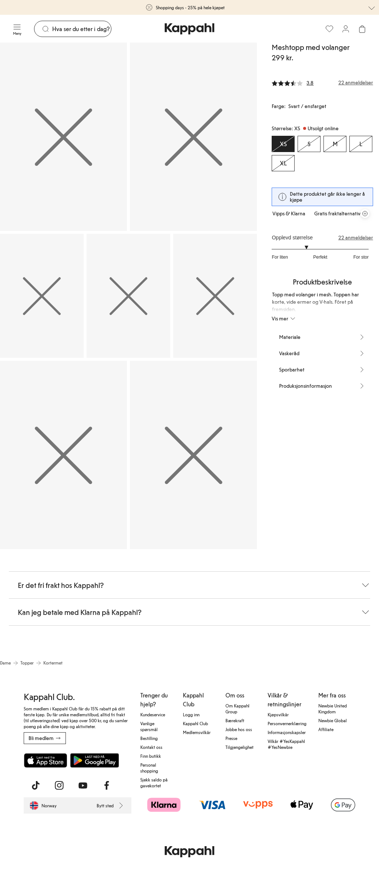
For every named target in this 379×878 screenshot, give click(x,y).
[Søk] (81, 29)
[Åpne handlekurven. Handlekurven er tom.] (362, 29)
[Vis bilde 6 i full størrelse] (63, 455)
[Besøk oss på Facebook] (107, 785)
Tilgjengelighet (239, 747)
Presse (231, 738)
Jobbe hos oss (238, 729)
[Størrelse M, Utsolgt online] (334, 144)
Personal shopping (149, 767)
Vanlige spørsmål (149, 726)
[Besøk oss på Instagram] (59, 785)
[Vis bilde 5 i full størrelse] (215, 296)
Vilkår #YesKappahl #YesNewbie (286, 744)
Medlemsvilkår (197, 732)
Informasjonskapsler (287, 732)
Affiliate (325, 729)
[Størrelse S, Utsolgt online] (309, 144)
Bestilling (149, 738)
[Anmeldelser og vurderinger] (322, 82)
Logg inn (191, 714)
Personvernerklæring (287, 723)
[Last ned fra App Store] (45, 760)
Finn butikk (150, 755)
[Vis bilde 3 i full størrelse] (42, 296)
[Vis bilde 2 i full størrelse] (193, 137)
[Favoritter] (329, 29)
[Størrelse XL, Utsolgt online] (283, 163)
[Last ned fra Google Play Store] (94, 760)
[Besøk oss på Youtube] (83, 785)
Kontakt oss (151, 747)
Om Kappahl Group (237, 708)
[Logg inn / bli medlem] (346, 29)
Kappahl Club (195, 723)
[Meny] (17, 29)
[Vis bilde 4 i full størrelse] (128, 296)
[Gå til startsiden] (189, 28)
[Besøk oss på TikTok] (35, 785)
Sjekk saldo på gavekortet (154, 782)
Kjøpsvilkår (278, 714)
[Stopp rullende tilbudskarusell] (364, 213)
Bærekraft (234, 720)
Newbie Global (332, 720)
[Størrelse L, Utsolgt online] (360, 144)
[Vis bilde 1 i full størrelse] (63, 137)
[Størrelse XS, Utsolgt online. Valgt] (283, 144)
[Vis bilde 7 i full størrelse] (193, 455)
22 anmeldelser (355, 237)
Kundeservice (152, 714)
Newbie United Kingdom (332, 708)
